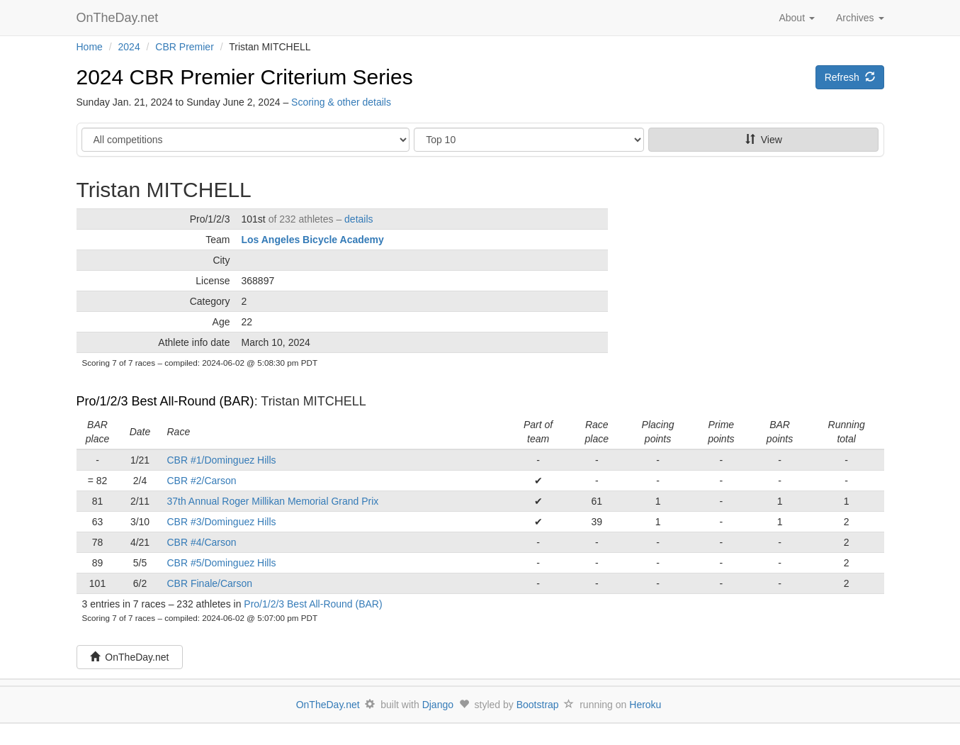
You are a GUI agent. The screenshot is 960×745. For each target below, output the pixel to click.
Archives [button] (860, 17)
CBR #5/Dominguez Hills (221, 562)
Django (437, 704)
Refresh (850, 77)
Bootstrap (537, 704)
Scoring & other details (341, 102)
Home (90, 46)
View (763, 139)
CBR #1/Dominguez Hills (221, 460)
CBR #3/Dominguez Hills (221, 521)
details (358, 219)
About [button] (796, 17)
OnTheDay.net (119, 18)
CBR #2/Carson (202, 480)
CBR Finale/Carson (210, 583)
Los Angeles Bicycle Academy (313, 239)
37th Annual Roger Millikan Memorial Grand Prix (273, 501)
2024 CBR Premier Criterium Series (245, 77)
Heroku (645, 704)
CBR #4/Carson (202, 542)
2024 (129, 46)
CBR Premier (184, 46)
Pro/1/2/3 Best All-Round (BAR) (165, 401)
